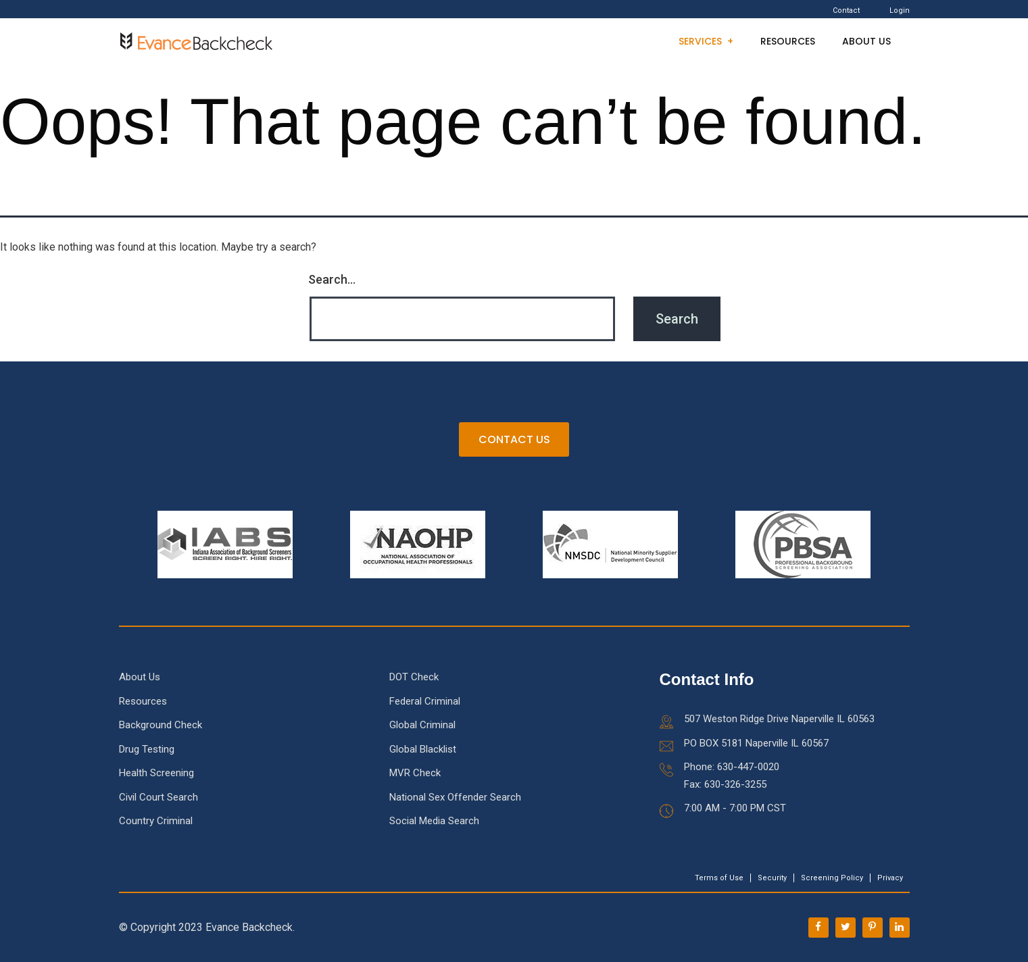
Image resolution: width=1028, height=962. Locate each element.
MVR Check (415, 773)
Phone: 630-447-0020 (731, 767)
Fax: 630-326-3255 (725, 784)
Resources (787, 41)
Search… (332, 279)
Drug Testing (146, 749)
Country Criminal (156, 821)
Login (899, 10)
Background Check (160, 725)
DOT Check (414, 678)
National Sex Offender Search (455, 797)
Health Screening (156, 773)
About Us (866, 41)
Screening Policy (832, 878)
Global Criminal (422, 725)
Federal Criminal (424, 701)
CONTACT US (514, 440)
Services (700, 41)
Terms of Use (719, 878)
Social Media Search (434, 821)
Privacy (890, 878)
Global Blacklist (422, 749)
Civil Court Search (158, 797)
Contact (846, 10)
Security (772, 878)
